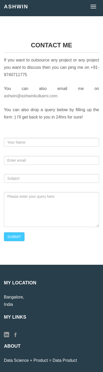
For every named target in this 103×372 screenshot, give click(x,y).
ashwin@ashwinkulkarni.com (31, 96)
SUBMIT (14, 237)
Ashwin (17, 6)
